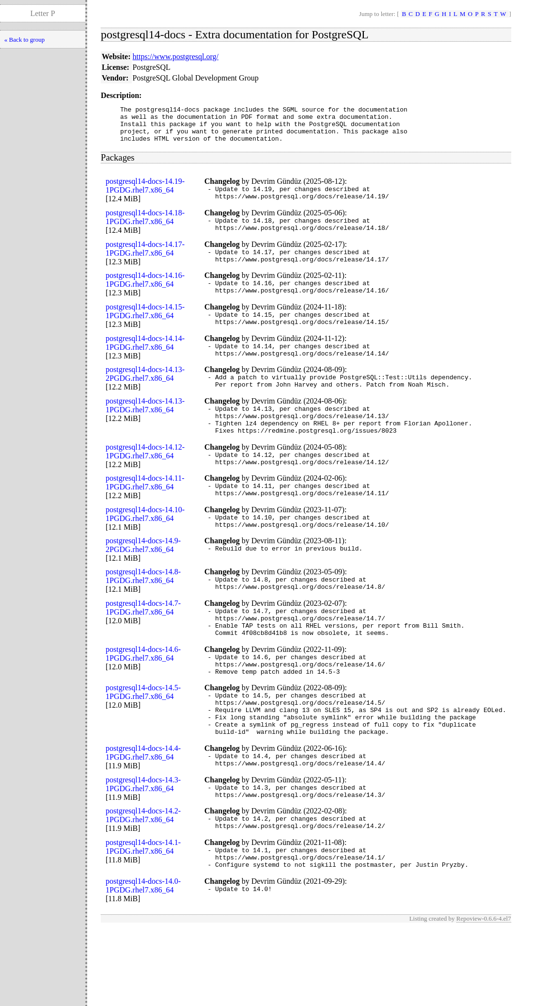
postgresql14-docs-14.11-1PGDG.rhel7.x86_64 (145, 518)
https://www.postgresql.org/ (176, 56)
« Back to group (24, 39)
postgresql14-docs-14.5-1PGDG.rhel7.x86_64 (143, 747)
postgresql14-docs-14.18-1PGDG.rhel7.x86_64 (145, 227)
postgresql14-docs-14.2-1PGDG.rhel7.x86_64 (143, 884)
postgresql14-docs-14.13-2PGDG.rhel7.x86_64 (145, 398)
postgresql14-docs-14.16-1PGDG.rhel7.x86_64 (145, 295)
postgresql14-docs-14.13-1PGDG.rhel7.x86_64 (145, 432)
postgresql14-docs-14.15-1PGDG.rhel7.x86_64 (145, 330)
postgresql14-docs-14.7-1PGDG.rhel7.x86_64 (143, 652)
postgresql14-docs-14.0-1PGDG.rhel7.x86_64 (143, 962)
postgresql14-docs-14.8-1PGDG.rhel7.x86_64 (143, 618)
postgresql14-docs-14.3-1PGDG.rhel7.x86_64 (143, 851)
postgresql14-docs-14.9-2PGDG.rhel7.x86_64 (143, 587)
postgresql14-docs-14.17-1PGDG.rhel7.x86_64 (145, 261)
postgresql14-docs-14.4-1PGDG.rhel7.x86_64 (143, 816)
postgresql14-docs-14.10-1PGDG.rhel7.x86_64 (145, 553)
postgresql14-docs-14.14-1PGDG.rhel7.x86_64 (145, 364)
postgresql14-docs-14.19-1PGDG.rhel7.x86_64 (145, 192)
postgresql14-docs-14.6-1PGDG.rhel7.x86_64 (143, 704)
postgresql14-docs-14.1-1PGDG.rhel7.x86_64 (143, 919)
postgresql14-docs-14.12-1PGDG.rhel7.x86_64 (145, 484)
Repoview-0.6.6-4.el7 (483, 995)
